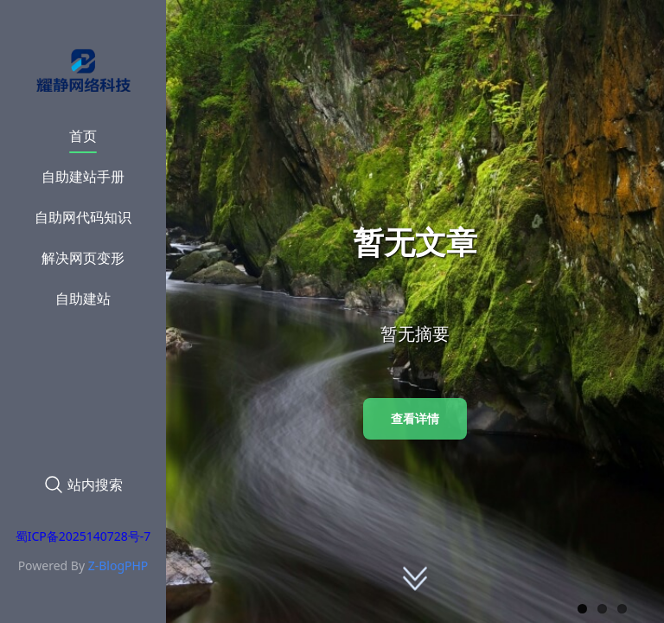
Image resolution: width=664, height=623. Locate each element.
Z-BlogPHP (118, 565)
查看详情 (415, 418)
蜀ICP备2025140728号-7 (83, 536)
